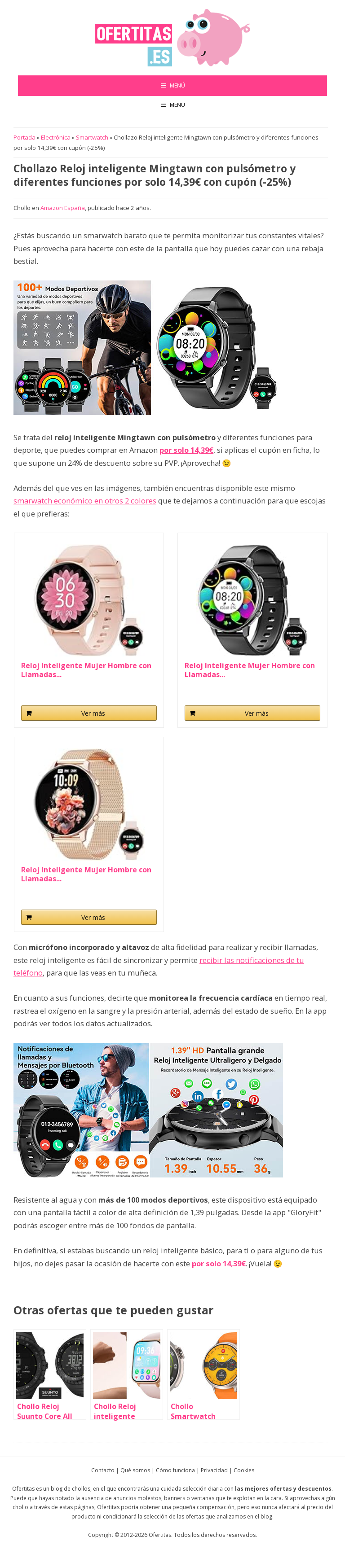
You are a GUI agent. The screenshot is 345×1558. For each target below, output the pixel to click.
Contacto (103, 1470)
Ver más (93, 713)
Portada (24, 137)
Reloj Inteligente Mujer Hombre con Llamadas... (86, 670)
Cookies (244, 1470)
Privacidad (214, 1470)
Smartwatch (92, 137)
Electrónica (56, 137)
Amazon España (62, 208)
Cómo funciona (175, 1470)
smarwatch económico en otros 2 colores (84, 500)
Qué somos (135, 1470)
